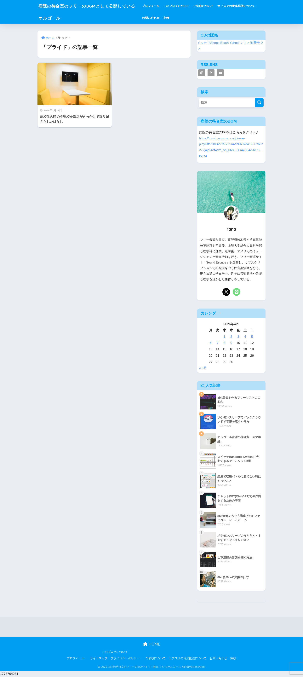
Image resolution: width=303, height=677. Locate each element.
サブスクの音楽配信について (241, 6)
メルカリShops (208, 43)
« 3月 (203, 368)
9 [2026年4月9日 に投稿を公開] (231, 343)
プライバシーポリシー (125, 658)
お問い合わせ (155, 18)
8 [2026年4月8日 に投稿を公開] (224, 343)
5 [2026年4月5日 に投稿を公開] (252, 336)
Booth (224, 43)
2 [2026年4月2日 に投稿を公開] (231, 336)
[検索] (259, 102)
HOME (151, 644)
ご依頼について (208, 6)
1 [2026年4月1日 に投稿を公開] (224, 336)
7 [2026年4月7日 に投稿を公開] (217, 343)
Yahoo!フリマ (239, 43)
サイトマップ (98, 658)
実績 (171, 18)
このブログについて (181, 6)
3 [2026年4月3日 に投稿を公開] (238, 336)
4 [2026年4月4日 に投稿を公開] (245, 336)
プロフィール (155, 6)
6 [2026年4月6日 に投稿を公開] (210, 343)
